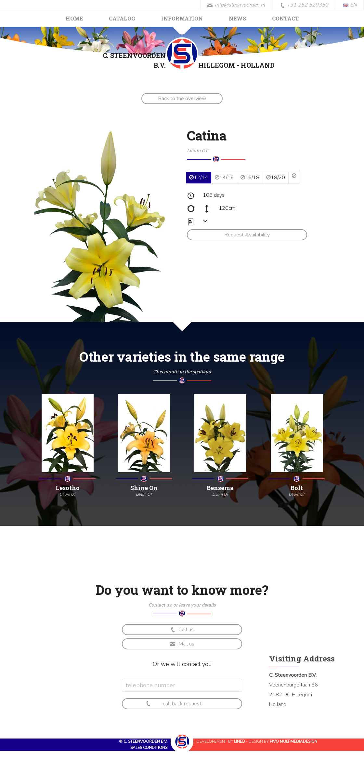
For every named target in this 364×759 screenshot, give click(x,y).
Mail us (182, 643)
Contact (285, 18)
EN (350, 4)
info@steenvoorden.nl (236, 4)
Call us (182, 629)
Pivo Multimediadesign (293, 741)
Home (74, 18)
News (237, 18)
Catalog (122, 18)
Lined (239, 741)
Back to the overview (182, 98)
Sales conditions (148, 747)
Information (182, 18)
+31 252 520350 (304, 5)
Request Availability (247, 234)
